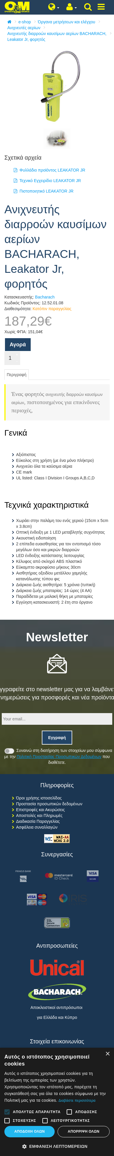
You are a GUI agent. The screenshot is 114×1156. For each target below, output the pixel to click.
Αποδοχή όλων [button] (29, 1131)
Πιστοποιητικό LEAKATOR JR (43, 191)
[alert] (57, 1102)
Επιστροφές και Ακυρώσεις (40, 809)
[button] (57, 1146)
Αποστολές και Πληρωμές (39, 815)
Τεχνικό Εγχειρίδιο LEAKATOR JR (47, 180)
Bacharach (45, 297)
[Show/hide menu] (101, 7)
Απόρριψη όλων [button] (83, 1131)
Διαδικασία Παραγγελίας (38, 821)
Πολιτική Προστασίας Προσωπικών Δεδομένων (59, 756)
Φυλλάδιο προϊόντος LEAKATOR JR (49, 170)
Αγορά (18, 345)
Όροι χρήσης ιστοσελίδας (39, 798)
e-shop (24, 22)
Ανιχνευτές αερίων (23, 27)
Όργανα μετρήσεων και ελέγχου (66, 22)
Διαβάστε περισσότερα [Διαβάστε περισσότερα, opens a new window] (77, 1101)
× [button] (107, 1054)
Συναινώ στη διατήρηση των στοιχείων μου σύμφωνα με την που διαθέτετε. (58, 756)
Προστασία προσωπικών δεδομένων (49, 803)
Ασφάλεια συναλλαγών (37, 827)
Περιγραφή (16, 374)
